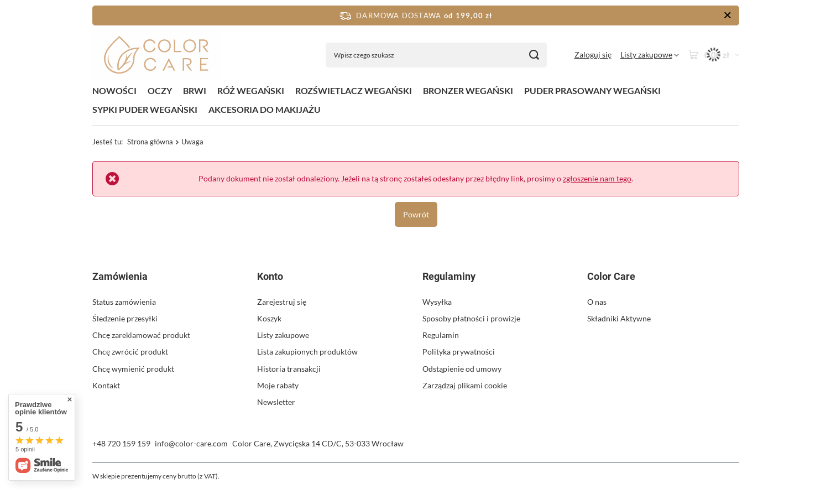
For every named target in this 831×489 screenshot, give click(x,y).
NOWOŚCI (114, 90)
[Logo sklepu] (156, 55)
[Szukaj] (534, 55)
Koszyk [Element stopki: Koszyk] (269, 318)
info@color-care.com (191, 443)
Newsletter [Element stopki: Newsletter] (276, 402)
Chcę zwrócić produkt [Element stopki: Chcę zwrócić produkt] (130, 351)
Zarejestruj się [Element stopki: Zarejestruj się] (281, 301)
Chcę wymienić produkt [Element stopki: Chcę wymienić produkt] (133, 368)
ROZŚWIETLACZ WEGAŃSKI (353, 90)
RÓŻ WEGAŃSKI (250, 90)
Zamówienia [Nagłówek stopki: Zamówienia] (120, 276)
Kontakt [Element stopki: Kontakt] (106, 385)
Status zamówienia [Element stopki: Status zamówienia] (124, 301)
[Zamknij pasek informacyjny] (727, 15)
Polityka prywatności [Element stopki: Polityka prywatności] (458, 351)
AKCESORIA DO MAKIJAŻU (264, 109)
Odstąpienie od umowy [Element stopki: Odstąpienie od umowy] (461, 368)
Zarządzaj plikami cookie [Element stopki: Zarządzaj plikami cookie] (464, 385)
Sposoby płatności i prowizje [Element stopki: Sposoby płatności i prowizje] (471, 318)
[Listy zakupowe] (649, 54)
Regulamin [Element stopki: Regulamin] (440, 335)
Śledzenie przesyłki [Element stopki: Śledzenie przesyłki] (125, 318)
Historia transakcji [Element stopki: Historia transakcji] (289, 368)
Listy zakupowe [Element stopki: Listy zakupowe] (283, 335)
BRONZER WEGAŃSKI (468, 90)
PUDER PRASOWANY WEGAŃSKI (592, 90)
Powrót (415, 214)
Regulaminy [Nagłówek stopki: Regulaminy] (448, 276)
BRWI (194, 90)
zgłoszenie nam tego (597, 178)
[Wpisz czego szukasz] (436, 55)
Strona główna (150, 141)
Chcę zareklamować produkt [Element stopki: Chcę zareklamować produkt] (141, 335)
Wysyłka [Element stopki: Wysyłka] (437, 301)
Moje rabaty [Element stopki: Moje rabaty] (278, 385)
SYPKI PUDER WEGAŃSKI (144, 109)
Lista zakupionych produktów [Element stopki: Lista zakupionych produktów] (307, 351)
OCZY (160, 90)
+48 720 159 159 (121, 443)
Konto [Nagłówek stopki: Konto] (270, 276)
